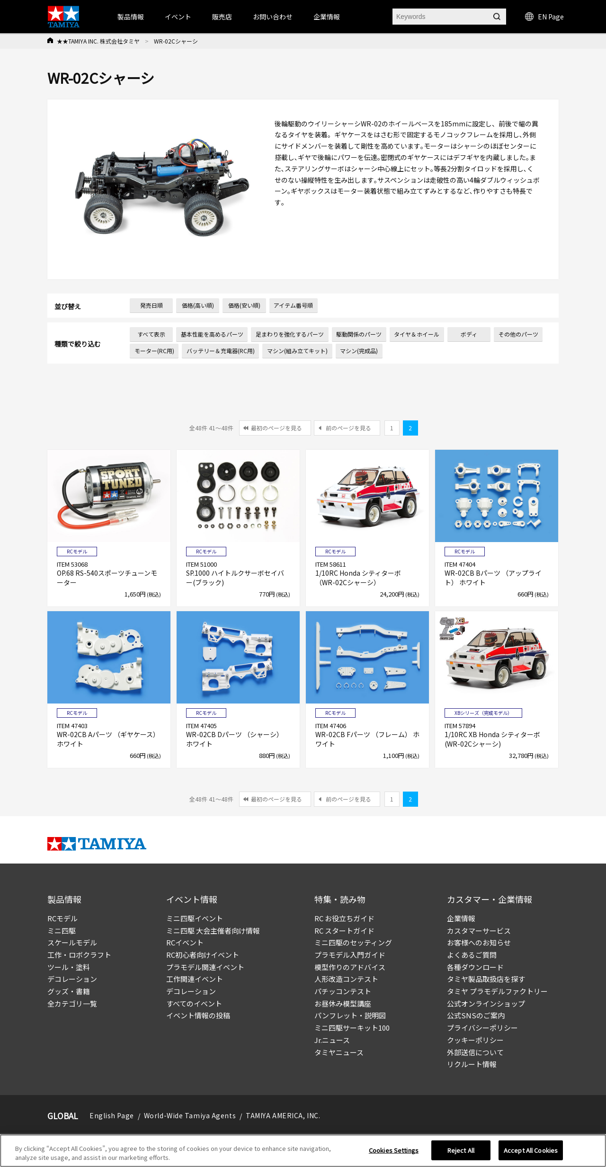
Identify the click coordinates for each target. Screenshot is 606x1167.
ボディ (469, 334)
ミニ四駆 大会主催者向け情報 (213, 930)
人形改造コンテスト (346, 979)
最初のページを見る (276, 428)
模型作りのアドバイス (349, 967)
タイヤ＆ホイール (416, 334)
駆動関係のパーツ (359, 334)
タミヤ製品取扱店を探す (486, 979)
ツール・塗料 (68, 967)
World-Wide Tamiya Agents (190, 1115)
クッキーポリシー (475, 1040)
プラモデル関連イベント (205, 967)
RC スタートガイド (344, 930)
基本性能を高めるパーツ (212, 334)
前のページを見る (348, 428)
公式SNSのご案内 (476, 1015)
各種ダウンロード (475, 967)
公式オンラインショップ (486, 1003)
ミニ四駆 (61, 930)
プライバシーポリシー (482, 1028)
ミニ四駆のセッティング (353, 942)
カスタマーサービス (479, 930)
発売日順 (151, 305)
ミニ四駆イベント (194, 918)
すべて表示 (151, 334)
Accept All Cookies (531, 1153)
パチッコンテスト (342, 991)
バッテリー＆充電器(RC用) (221, 351)
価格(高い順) (198, 305)
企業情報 (461, 918)
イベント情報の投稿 (198, 1015)
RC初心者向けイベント (202, 955)
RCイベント (185, 942)
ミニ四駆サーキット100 (352, 1028)
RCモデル (62, 918)
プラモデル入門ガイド (349, 955)
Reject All (460, 1153)
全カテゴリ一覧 (72, 1003)
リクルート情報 (472, 1064)
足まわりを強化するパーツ (290, 334)
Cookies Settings (394, 1153)
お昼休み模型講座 (342, 1003)
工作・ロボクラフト (79, 955)
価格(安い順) (244, 305)
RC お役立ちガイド (344, 918)
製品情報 (130, 16)
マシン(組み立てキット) (297, 351)
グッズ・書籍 (68, 991)
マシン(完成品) (359, 351)
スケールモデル (72, 942)
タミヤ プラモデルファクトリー (497, 991)
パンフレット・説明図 (350, 1015)
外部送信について (475, 1052)
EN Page (544, 16)
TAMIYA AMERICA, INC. (283, 1115)
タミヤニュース (339, 1052)
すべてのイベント (194, 1003)
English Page (111, 1115)
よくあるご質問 (472, 955)
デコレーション (72, 979)
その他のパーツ (518, 334)
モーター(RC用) (154, 351)
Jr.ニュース (332, 1040)
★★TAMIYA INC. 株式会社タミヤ (98, 41)
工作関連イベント (194, 979)
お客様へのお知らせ (479, 942)
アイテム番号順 (293, 305)
